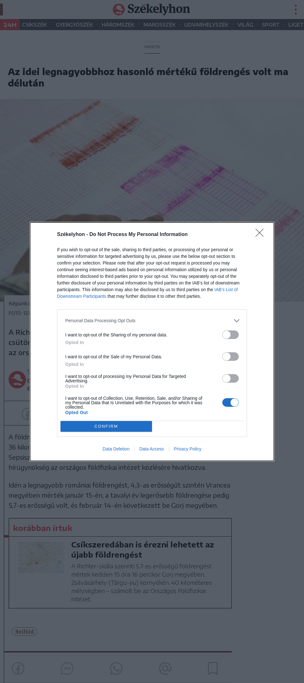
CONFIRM (106, 426)
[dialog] (152, 341)
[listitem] (152, 320)
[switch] (230, 334)
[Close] (262, 235)
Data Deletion (116, 448)
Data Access (151, 448)
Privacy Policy (187, 448)
